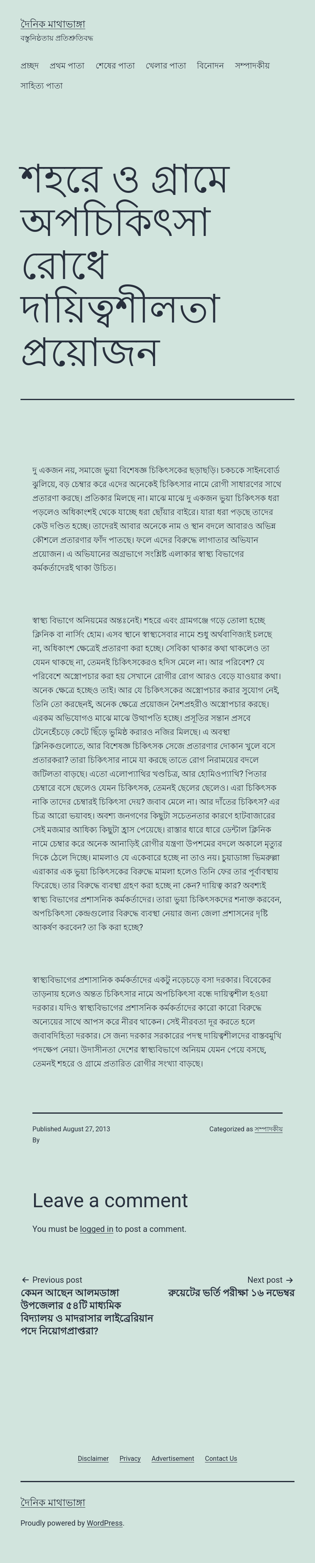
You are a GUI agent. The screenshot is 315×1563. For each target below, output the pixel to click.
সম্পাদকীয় (252, 66)
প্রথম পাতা (67, 66)
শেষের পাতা (115, 66)
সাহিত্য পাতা (42, 86)
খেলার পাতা (166, 66)
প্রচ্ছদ (30, 66)
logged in (96, 1229)
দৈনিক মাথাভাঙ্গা (53, 24)
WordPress (105, 1523)
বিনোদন (210, 66)
